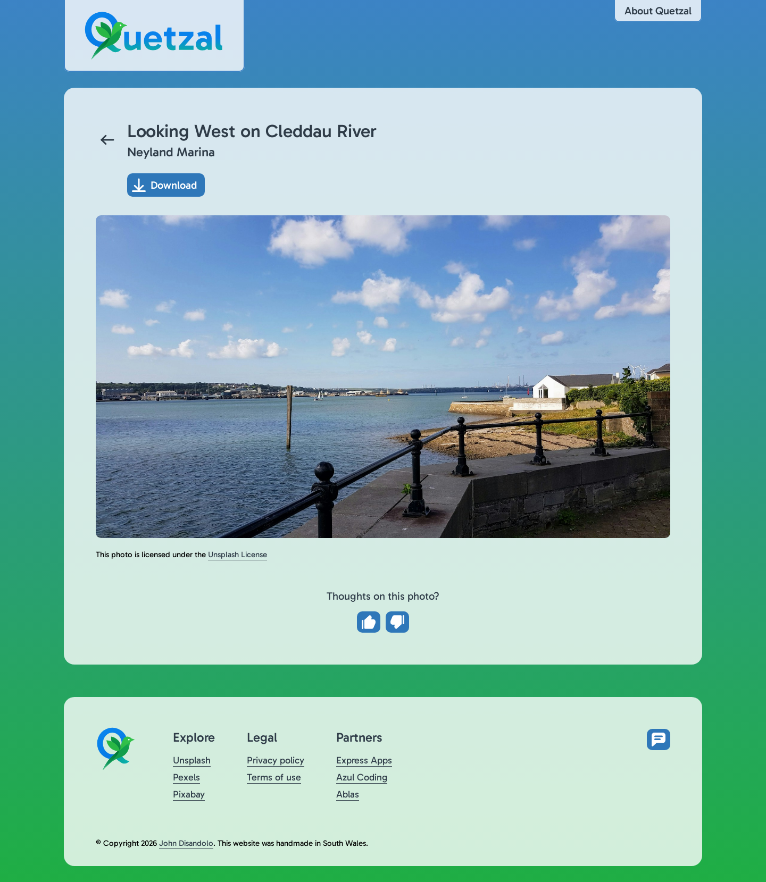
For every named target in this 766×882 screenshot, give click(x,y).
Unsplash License (237, 554)
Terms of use (274, 777)
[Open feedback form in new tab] (658, 739)
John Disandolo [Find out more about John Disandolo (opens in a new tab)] (186, 843)
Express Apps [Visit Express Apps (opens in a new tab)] (364, 760)
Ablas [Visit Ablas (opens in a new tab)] (347, 794)
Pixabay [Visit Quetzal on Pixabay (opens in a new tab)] (189, 794)
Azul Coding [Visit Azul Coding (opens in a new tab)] (361, 777)
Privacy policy (275, 760)
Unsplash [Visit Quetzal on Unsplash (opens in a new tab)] (192, 760)
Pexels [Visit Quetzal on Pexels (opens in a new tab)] (186, 777)
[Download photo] (166, 185)
